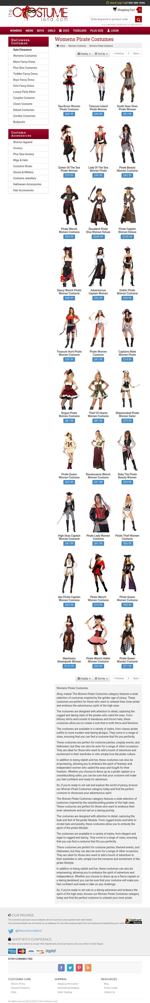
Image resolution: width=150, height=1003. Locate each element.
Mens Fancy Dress (24, 61)
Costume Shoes (22, 166)
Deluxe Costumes (23, 109)
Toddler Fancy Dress (25, 73)
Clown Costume (22, 103)
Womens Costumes (25, 55)
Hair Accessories (23, 190)
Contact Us (109, 992)
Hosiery (17, 148)
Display (84, 53)
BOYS (40, 30)
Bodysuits (19, 121)
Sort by (101, 53)
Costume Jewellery (24, 178)
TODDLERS (79, 30)
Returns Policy (18, 983)
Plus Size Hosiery (23, 154)
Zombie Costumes (24, 115)
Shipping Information (68, 983)
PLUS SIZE (96, 30)
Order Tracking (65, 992)
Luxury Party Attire (24, 91)
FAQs (13, 992)
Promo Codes (110, 987)
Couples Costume (24, 97)
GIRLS (51, 30)
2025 (64, 30)
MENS (29, 30)
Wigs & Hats (20, 160)
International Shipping (68, 987)
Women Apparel (22, 142)
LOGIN (113, 30)
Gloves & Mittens (23, 172)
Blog (106, 983)
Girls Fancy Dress (23, 85)
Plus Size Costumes (25, 67)
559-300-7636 (136, 2)
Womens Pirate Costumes (101, 46)
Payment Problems (20, 987)
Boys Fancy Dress (23, 79)
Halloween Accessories (27, 184)
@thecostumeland (28, 931)
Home (61, 46)
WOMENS (16, 30)
